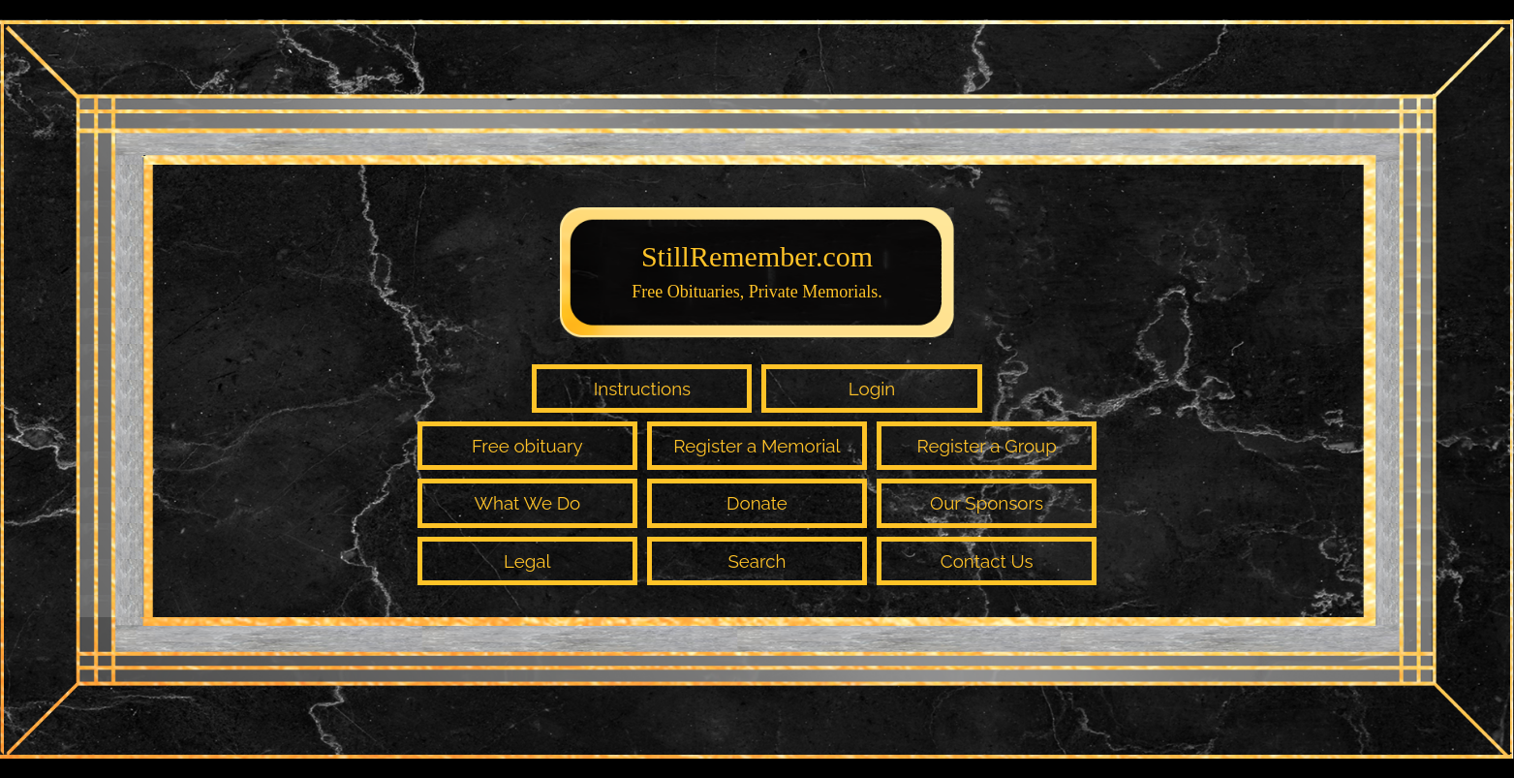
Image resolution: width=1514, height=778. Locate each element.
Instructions (642, 388)
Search (756, 561)
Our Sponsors (986, 502)
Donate (757, 502)
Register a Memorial (756, 445)
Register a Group (986, 445)
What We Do (527, 502)
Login (872, 388)
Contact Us (987, 561)
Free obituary (527, 445)
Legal (527, 561)
